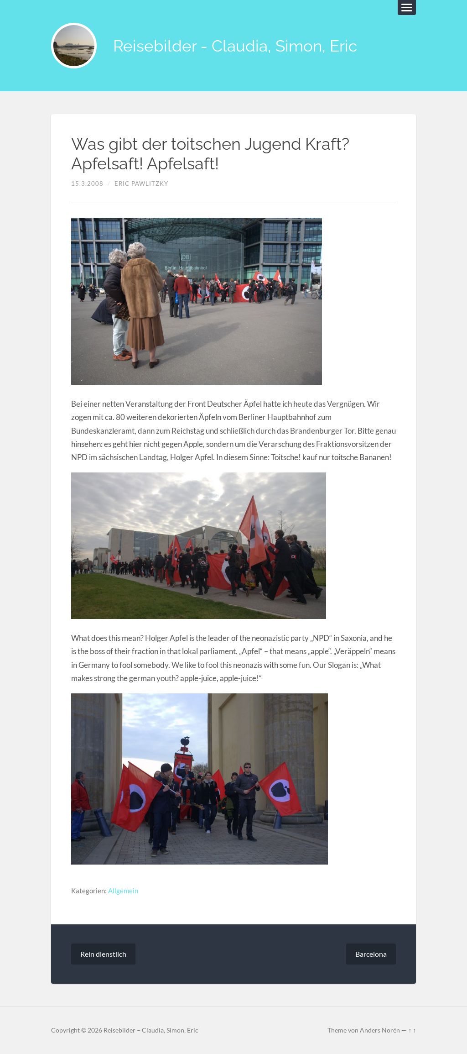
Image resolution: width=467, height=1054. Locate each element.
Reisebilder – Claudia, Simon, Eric (151, 1030)
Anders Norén (380, 1030)
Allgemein (123, 890)
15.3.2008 (87, 183)
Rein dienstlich (103, 953)
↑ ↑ (412, 1030)
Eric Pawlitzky (141, 183)
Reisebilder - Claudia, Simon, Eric (235, 46)
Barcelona (371, 953)
